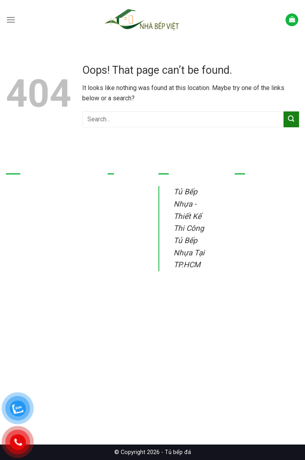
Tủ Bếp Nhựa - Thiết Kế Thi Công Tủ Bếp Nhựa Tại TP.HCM (189, 228)
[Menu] (10, 19)
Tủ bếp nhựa (125, 202)
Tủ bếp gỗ (121, 239)
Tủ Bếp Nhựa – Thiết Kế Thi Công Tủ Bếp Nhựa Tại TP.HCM (48, 379)
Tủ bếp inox (124, 220)
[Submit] (291, 119)
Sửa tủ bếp (123, 286)
